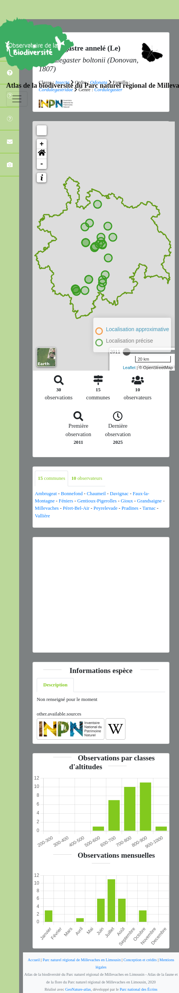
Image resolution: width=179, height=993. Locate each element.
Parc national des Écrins (139, 989)
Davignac (119, 493)
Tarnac (149, 508)
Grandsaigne (149, 501)
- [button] (42, 164)
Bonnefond (72, 493)
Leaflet (129, 367)
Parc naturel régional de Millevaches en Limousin (81, 960)
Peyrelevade (106, 508)
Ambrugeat (46, 493)
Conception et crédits (140, 960)
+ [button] (42, 144)
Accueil (34, 960)
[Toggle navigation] (17, 99)
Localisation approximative (137, 329)
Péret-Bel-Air (76, 508)
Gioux (127, 501)
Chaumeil (96, 493)
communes (51, 478)
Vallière (42, 516)
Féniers (66, 501)
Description (55, 685)
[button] (42, 154)
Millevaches (47, 508)
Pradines (130, 508)
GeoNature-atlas (78, 989)
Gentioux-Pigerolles (97, 501)
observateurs (86, 478)
